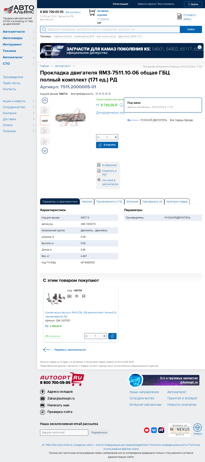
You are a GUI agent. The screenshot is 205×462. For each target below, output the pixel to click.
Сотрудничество (14, 107)
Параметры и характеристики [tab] (59, 201)
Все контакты (73, 12)
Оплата (8, 125)
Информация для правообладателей (126, 445)
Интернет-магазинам (145, 404)
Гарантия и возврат (182, 398)
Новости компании (182, 404)
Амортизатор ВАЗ (84, 36)
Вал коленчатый (106, 36)
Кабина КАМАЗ (63, 36)
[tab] (60, 201)
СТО (6, 63)
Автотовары (12, 38)
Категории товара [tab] (177, 201)
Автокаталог (13, 57)
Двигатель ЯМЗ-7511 (130, 36)
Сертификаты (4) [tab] (152, 201)
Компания (9, 113)
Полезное (9, 131)
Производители (13, 77)
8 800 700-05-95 (55, 383)
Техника (9, 51)
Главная (44, 65)
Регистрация (120, 4)
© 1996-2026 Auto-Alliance (57, 445)
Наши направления (144, 392)
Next (45, 151)
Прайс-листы (11, 83)
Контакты (9, 89)
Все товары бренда (181, 120)
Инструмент (12, 44)
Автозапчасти (14, 31)
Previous (45, 101)
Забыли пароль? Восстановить (156, 4)
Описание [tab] (132, 201)
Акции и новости (14, 101)
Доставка (9, 119)
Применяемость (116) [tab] (109, 201)
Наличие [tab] (87, 201)
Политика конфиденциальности (168, 445)
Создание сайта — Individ (88, 445)
